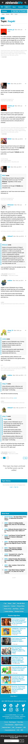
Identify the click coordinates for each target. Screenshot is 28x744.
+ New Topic (15, 11)
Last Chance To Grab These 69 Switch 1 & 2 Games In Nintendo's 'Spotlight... (14, 537)
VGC (24, 727)
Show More (14, 696)
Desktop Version (19, 611)
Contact (13, 606)
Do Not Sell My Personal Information (14, 718)
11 (25, 407)
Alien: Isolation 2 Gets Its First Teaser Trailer (14, 565)
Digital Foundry (19, 725)
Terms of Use (7, 608)
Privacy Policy (20, 606)
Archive (22, 608)
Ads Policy (15, 608)
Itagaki (11, 21)
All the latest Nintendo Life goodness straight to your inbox (14, 736)
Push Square (12, 722)
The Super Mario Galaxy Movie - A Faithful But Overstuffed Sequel (15, 518)
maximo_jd (10, 29)
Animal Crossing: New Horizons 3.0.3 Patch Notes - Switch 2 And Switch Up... (15, 560)
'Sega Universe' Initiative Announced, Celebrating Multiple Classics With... (13, 549)
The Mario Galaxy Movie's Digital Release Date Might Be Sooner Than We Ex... (15, 543)
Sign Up (16, 487)
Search (23, 11)
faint (8, 83)
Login (11, 487)
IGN (13, 727)
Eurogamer (19, 727)
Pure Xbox (20, 722)
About (9, 603)
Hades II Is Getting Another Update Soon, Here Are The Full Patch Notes (14, 524)
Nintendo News (6, 727)
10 (25, 375)
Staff (14, 603)
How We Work (21, 603)
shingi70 (24, 367)
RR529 (9, 139)
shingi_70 (10, 330)
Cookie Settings (9, 611)
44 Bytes (17, 716)
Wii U (12, 14)
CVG (18, 730)
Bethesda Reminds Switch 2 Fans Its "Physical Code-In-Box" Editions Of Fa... (15, 531)
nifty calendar (4, 274)
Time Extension (9, 725)
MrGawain (10, 205)
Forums (4, 11)
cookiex (9, 280)
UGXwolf (10, 236)
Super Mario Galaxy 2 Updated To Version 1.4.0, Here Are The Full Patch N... (14, 571)
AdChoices (22, 716)
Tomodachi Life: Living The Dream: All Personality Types (13, 554)
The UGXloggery (4, 275)
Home (3, 14)
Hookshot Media (12, 715)
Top (4, 603)
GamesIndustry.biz (10, 730)
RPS (22, 730)
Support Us (7, 606)
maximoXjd (4, 56)
